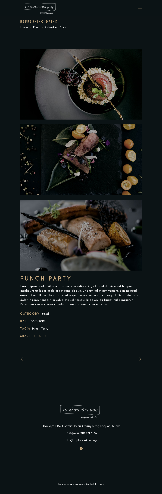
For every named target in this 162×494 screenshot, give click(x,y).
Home (24, 27)
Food (36, 27)
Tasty (44, 328)
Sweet (35, 328)
